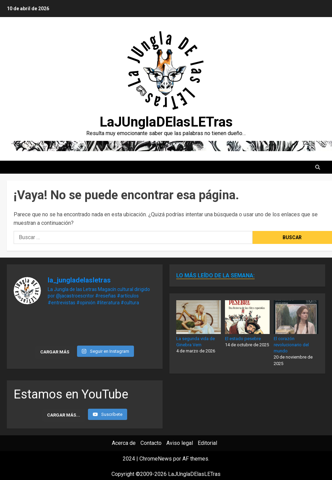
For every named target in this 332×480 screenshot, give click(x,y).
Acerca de (124, 443)
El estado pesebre (243, 338)
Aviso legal (179, 443)
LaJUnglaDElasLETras (166, 122)
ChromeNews (155, 458)
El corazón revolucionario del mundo (291, 344)
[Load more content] (63, 415)
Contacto (151, 443)
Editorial (207, 443)
